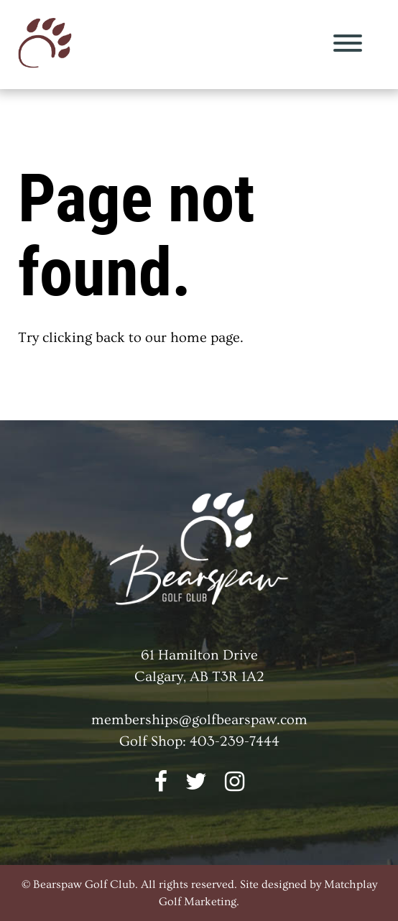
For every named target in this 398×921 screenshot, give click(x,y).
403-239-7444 (234, 741)
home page (205, 338)
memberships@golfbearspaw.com (199, 720)
